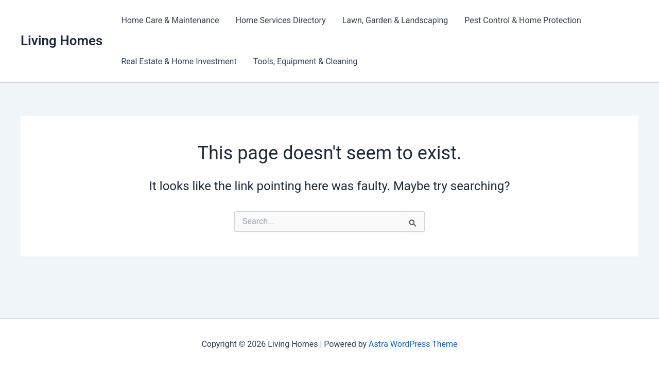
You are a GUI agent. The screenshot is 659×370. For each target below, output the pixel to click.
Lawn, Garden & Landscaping (395, 20)
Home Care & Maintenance (170, 20)
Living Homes (61, 40)
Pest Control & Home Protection (522, 20)
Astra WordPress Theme (413, 344)
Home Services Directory (281, 20)
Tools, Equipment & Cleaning (305, 61)
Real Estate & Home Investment (178, 61)
